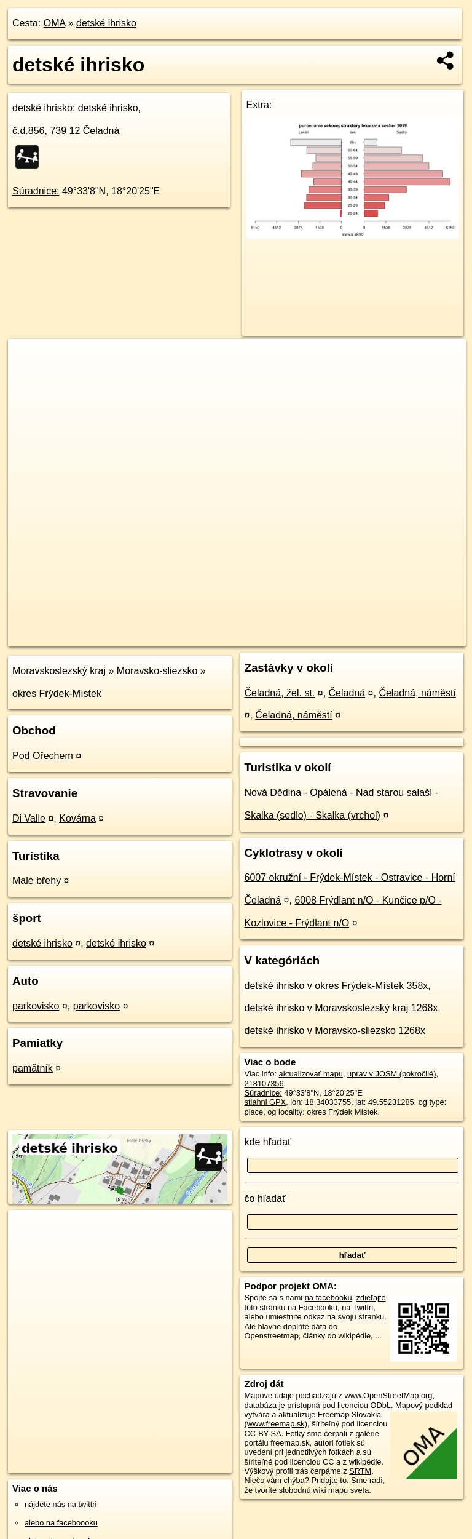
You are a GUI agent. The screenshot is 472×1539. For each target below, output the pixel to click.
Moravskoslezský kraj (59, 671)
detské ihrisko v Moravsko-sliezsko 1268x (335, 1030)
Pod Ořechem (42, 755)
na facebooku (328, 1297)
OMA (55, 23)
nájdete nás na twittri (60, 1504)
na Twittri (357, 1307)
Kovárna (77, 818)
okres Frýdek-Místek (56, 693)
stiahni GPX (265, 1102)
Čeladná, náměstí (417, 693)
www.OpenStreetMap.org (388, 1395)
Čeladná (347, 693)
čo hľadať (265, 1198)
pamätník (32, 1068)
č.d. (28, 130)
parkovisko (35, 1006)
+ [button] (29, 360)
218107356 (264, 1083)
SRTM (360, 1471)
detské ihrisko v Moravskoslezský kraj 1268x (341, 1008)
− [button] (29, 379)
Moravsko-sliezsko (157, 671)
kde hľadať (268, 1142)
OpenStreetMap (257, 636)
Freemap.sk (320, 636)
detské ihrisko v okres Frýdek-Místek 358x (336, 985)
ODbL (380, 1405)
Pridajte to (329, 1480)
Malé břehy (36, 880)
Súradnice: (36, 191)
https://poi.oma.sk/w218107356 (411, 636)
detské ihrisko (106, 23)
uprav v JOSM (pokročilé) (391, 1073)
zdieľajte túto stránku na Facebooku (315, 1302)
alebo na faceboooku (61, 1522)
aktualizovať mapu (311, 1073)
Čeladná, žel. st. (280, 693)
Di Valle (28, 818)
